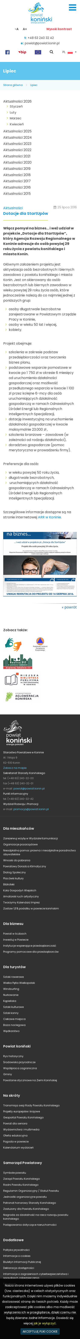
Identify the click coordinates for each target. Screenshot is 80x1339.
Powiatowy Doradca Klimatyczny (24, 866)
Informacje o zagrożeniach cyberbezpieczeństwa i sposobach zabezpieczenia (35, 1276)
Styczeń (16, 106)
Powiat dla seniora (15, 1123)
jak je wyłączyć (45, 1323)
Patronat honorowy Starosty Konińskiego (29, 1203)
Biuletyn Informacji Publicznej (22, 1262)
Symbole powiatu (14, 1173)
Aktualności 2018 (17, 174)
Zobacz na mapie (14, 768)
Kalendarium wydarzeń (18, 1147)
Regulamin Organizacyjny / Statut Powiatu (31, 1191)
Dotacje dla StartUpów (25, 213)
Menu (72, 7)
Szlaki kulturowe (13, 1007)
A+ (25, 29)
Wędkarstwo (11, 1031)
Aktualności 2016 (17, 187)
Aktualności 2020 (17, 162)
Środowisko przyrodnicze (19, 1062)
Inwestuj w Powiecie (15, 939)
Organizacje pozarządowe (20, 844)
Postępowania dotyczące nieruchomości (30, 1225)
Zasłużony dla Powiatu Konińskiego (26, 1209)
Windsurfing (11, 989)
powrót (70, 607)
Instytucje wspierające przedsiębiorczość (29, 945)
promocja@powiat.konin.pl (31, 809)
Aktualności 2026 (17, 101)
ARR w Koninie (49, 517)
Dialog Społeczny (14, 872)
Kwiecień (17, 124)
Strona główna (13, 85)
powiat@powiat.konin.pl (42, 43)
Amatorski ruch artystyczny (21, 896)
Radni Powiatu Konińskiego (20, 1185)
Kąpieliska (9, 1001)
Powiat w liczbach (14, 933)
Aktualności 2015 (17, 193)
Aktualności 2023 (17, 143)
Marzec (15, 118)
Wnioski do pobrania (16, 860)
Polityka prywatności (16, 1250)
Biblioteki (9, 884)
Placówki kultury (13, 878)
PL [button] (68, 52)
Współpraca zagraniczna (20, 1068)
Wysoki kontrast (59, 29)
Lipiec (34, 85)
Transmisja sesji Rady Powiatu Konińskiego (31, 1105)
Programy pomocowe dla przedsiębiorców (31, 952)
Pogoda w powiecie (16, 1141)
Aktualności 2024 (17, 137)
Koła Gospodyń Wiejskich (19, 890)
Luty (13, 112)
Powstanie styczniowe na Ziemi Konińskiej (30, 1080)
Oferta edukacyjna (15, 1135)
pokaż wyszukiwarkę (51, 52)
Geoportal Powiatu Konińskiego (23, 1117)
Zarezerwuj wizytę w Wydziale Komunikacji (30, 838)
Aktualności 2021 (17, 156)
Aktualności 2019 (17, 168)
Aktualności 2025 (17, 131)
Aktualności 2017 (17, 181)
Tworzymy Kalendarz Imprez (21, 902)
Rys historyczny (13, 1056)
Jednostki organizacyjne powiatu (25, 1197)
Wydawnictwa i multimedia (21, 1129)
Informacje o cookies (17, 1256)
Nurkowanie (10, 995)
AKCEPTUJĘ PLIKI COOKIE (40, 1331)
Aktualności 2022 (17, 149)
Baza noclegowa (14, 1025)
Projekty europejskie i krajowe (21, 1111)
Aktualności (13, 208)
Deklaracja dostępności (18, 1268)
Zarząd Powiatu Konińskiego (21, 1179)
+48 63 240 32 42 (41, 38)
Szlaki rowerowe (13, 977)
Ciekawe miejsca (14, 1019)
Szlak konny (11, 1013)
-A (17, 29)
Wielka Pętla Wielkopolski (19, 983)
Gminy (7, 1074)
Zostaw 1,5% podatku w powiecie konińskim (31, 908)
